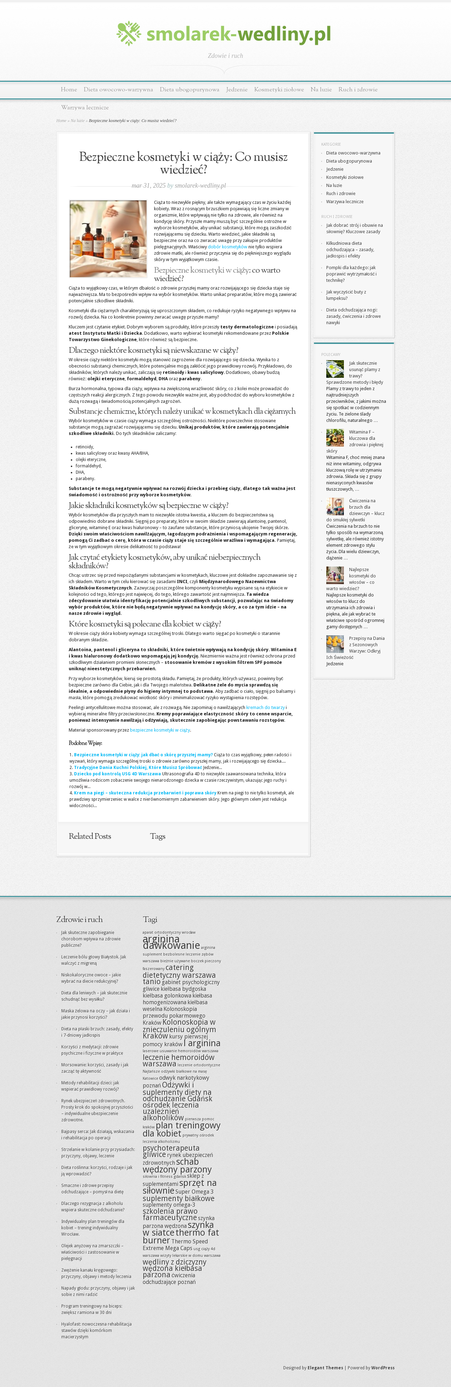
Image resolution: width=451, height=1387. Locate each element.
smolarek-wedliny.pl (200, 185)
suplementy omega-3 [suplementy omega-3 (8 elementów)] (169, 1204)
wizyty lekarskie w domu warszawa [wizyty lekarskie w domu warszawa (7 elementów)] (190, 1255)
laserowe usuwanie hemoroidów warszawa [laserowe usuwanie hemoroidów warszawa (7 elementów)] (180, 1051)
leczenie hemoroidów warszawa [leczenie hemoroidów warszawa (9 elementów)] (179, 1060)
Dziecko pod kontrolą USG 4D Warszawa (117, 773)
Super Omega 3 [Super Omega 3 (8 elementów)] (194, 1191)
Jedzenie (237, 90)
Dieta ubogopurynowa (190, 90)
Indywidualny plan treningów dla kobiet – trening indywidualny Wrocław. (92, 1228)
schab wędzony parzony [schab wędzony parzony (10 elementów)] (177, 1166)
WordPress (383, 1367)
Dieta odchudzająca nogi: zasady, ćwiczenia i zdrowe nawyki (353, 316)
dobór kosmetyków (227, 246)
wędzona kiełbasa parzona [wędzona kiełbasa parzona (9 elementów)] (172, 1271)
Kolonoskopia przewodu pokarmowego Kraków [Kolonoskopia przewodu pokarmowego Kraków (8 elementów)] (174, 1016)
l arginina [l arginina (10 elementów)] (202, 1043)
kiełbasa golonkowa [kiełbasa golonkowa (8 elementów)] (167, 995)
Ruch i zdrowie (358, 90)
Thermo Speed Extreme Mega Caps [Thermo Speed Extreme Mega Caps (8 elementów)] (175, 1245)
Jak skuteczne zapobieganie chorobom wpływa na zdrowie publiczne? (91, 939)
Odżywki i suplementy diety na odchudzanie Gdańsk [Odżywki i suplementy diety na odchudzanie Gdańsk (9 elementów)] (177, 1091)
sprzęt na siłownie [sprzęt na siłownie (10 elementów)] (180, 1187)
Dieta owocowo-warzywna (118, 90)
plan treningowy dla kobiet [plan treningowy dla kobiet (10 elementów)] (182, 1129)
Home (69, 90)
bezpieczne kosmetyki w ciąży (160, 730)
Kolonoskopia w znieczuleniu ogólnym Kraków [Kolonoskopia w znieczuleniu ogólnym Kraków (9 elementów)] (179, 1029)
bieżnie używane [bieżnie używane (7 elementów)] (175, 961)
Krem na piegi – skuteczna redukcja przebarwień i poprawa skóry (145, 793)
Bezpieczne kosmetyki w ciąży (201, 271)
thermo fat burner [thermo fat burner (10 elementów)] (181, 1237)
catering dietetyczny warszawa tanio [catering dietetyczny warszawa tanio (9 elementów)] (179, 974)
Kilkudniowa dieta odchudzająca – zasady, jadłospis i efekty (350, 250)
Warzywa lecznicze (85, 108)
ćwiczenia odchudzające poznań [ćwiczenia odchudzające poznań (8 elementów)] (169, 1278)
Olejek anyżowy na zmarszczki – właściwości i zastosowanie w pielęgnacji (92, 1252)
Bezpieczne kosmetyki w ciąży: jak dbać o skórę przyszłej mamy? (143, 754)
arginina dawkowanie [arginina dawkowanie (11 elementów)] (171, 942)
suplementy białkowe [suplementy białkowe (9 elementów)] (179, 1198)
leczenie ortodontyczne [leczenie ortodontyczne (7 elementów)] (199, 1065)
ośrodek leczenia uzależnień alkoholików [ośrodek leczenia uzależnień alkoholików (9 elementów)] (171, 1111)
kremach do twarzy (265, 707)
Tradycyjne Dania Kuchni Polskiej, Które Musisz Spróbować (138, 767)
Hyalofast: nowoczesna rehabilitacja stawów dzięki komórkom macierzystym (96, 1330)
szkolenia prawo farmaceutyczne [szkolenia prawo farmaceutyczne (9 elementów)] (170, 1214)
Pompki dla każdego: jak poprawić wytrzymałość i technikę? (351, 274)
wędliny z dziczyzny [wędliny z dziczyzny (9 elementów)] (174, 1262)
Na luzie (321, 90)
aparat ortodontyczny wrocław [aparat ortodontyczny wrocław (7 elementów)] (169, 932)
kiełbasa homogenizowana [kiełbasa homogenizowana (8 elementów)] (177, 999)
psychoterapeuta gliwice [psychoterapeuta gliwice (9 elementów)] (171, 1151)
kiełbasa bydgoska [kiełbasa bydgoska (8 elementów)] (183, 989)
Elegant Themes (325, 1367)
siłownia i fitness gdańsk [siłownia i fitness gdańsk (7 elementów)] (164, 1176)
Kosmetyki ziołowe (279, 90)
